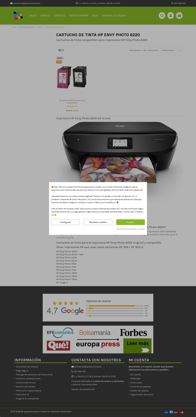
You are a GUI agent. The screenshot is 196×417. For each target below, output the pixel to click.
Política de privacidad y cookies (131, 229)
